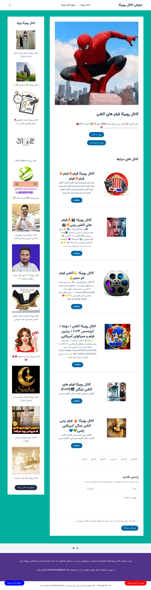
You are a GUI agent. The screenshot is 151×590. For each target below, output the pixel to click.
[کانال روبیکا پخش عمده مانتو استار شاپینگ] (26, 39)
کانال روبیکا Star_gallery (26, 160)
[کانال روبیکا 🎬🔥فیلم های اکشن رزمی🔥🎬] (116, 227)
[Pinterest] (74, 548)
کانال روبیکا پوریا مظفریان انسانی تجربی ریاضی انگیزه (26, 236)
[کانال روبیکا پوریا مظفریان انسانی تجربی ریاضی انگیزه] (26, 217)
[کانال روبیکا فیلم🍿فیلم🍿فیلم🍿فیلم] (116, 184)
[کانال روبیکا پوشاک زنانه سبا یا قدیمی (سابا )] (26, 379)
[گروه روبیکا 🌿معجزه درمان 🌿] (26, 180)
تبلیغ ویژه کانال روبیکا (26, 487)
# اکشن (134, 459)
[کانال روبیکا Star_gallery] (26, 143)
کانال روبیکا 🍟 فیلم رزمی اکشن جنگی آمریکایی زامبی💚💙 (76, 425)
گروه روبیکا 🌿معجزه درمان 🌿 (26, 198)
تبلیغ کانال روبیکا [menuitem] (68, 5)
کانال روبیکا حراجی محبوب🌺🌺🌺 (26, 358)
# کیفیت (84, 459)
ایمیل (90, 488)
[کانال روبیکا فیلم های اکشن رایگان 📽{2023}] (116, 391)
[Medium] (77, 548)
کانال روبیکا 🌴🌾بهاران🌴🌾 (25, 85)
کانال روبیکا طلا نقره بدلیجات (26, 478)
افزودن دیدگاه (130, 497)
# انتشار (124, 459)
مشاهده (76, 201)
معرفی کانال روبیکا (130, 5)
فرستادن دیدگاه (130, 528)
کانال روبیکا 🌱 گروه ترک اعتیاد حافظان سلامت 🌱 (26, 277)
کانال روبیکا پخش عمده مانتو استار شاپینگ (26, 54)
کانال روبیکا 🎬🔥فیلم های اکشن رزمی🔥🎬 (77, 223)
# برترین (113, 459)
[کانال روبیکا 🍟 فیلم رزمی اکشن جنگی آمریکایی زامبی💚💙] (116, 427)
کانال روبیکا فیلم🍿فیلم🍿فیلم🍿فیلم (76, 176)
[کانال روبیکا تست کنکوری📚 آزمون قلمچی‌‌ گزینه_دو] (26, 103)
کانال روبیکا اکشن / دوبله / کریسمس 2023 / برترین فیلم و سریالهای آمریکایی (77, 331)
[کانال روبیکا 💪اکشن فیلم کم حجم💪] (116, 283)
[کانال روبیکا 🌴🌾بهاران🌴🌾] (26, 71)
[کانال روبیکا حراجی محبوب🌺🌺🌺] (26, 339)
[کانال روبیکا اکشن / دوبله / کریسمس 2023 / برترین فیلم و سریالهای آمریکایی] (117, 336)
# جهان (102, 459)
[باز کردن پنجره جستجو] (10, 5)
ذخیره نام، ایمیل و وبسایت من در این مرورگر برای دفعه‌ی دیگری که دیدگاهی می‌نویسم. (105, 521)
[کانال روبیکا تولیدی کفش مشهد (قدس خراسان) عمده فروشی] (26, 298)
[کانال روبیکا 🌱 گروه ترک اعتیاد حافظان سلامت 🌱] (26, 258)
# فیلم (93, 459)
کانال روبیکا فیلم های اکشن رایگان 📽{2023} (76, 387)
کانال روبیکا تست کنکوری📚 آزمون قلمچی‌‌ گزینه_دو (26, 121)
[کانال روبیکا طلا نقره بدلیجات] (26, 460)
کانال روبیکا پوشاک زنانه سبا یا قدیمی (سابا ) (26, 398)
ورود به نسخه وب (96, 142)
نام (134, 488)
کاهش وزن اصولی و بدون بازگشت (26, 439)
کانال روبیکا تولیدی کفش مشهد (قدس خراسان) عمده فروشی (26, 317)
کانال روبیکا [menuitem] (84, 5)
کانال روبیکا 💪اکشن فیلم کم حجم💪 (76, 276)
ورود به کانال (97, 134)
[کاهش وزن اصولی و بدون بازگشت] (26, 420)
